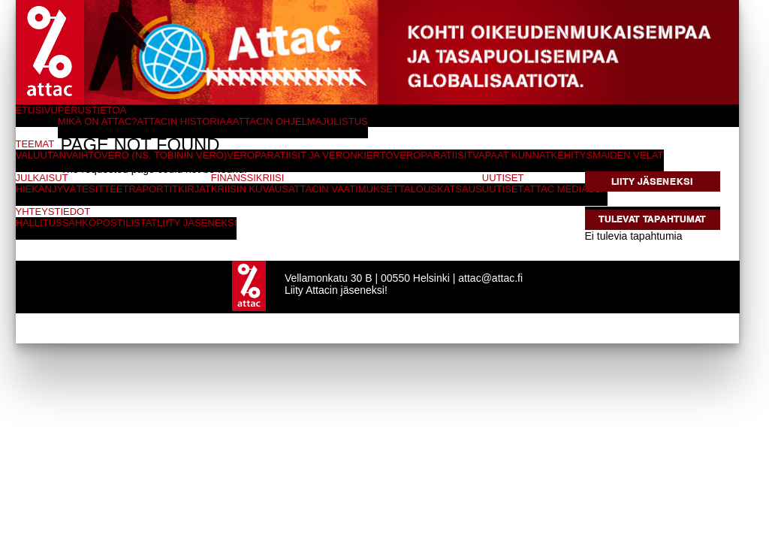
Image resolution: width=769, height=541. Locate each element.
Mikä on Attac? (97, 121)
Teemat (35, 144)
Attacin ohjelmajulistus (300, 121)
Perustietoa (92, 110)
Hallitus (39, 222)
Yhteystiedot (53, 211)
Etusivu (37, 110)
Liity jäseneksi (652, 181)
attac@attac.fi (490, 278)
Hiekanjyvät (49, 189)
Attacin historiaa (185, 121)
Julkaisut (42, 177)
